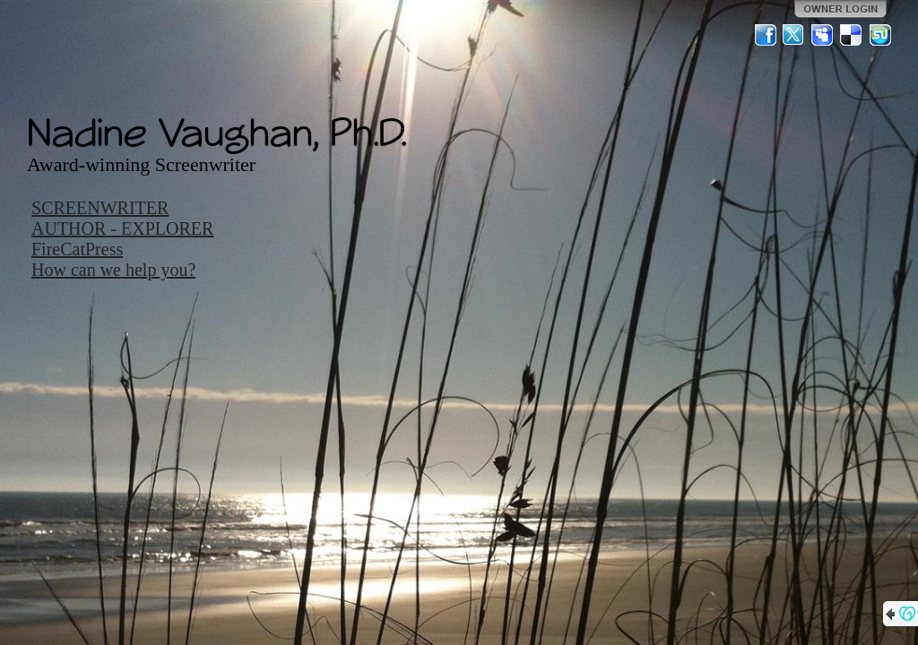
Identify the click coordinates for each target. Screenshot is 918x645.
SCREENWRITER (100, 208)
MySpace (823, 34)
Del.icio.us (851, 34)
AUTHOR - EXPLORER (122, 228)
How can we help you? (113, 270)
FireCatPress (77, 249)
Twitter (794, 34)
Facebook (765, 34)
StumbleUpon (880, 34)
